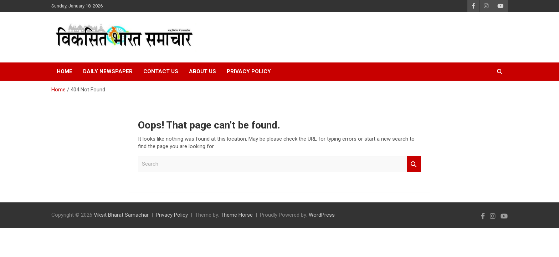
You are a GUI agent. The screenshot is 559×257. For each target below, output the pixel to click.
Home (64, 71)
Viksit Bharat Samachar (121, 215)
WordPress (322, 215)
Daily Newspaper (108, 71)
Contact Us (160, 71)
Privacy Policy (249, 71)
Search (414, 164)
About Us (202, 71)
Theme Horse (237, 215)
